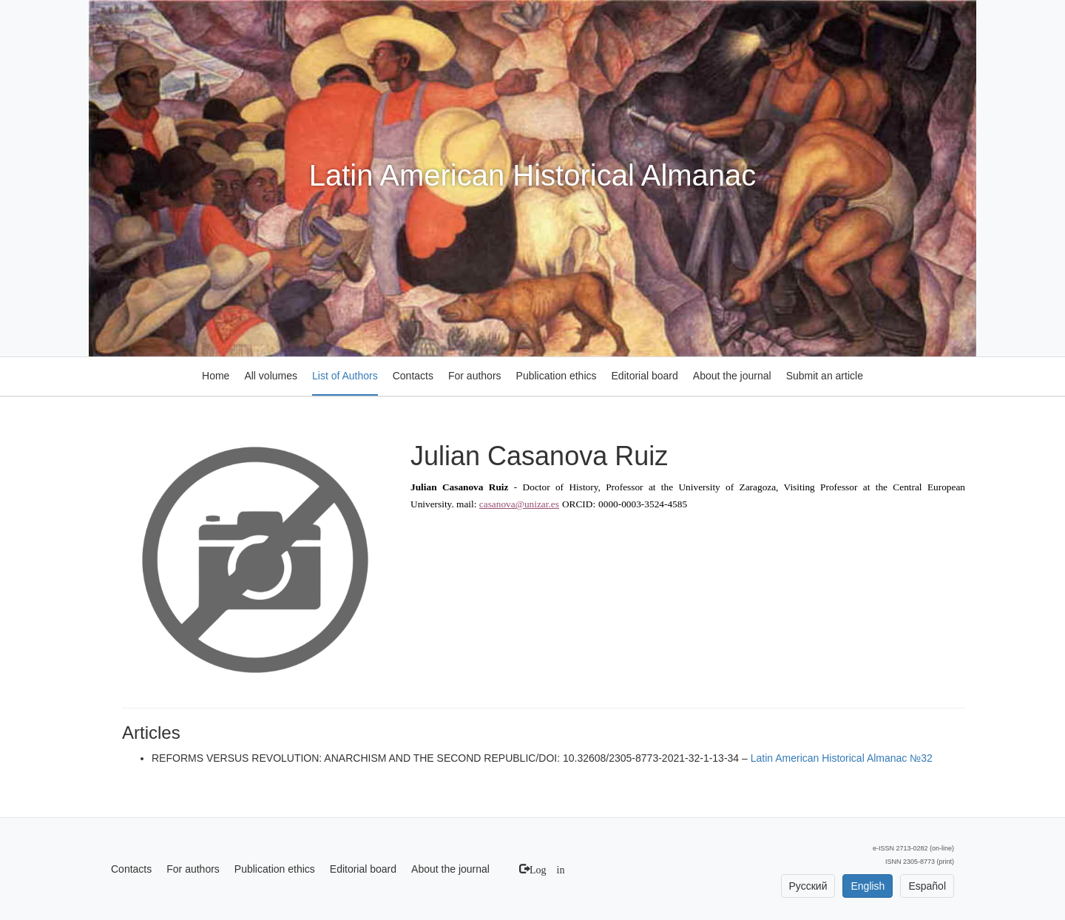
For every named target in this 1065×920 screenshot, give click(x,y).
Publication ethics (556, 376)
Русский (808, 886)
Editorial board (645, 376)
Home (215, 376)
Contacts (413, 376)
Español (927, 886)
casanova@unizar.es (519, 504)
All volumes (270, 376)
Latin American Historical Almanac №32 (842, 758)
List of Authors (345, 376)
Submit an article (824, 376)
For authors (474, 376)
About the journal (732, 376)
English (868, 886)
